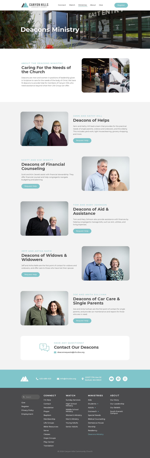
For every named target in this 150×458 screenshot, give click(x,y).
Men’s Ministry (72, 419)
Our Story (114, 400)
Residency (92, 430)
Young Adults (72, 423)
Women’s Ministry (74, 415)
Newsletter (49, 408)
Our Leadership (117, 404)
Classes (47, 434)
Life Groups (49, 423)
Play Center (49, 442)
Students (93, 404)
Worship (91, 427)
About (114, 395)
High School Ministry (71, 405)
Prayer (46, 411)
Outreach (93, 411)
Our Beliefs (115, 408)
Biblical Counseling (96, 419)
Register (25, 406)
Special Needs (94, 415)
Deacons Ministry (96, 434)
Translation (49, 446)
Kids (90, 400)
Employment (27, 414)
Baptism (47, 415)
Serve (46, 430)
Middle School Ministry (72, 410)
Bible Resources (51, 427)
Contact (47, 404)
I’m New (47, 400)
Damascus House (96, 423)
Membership (49, 419)
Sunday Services (73, 400)
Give (23, 403)
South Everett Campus (116, 412)
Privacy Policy (27, 410)
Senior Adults (72, 427)
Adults (92, 407)
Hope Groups (50, 438)
